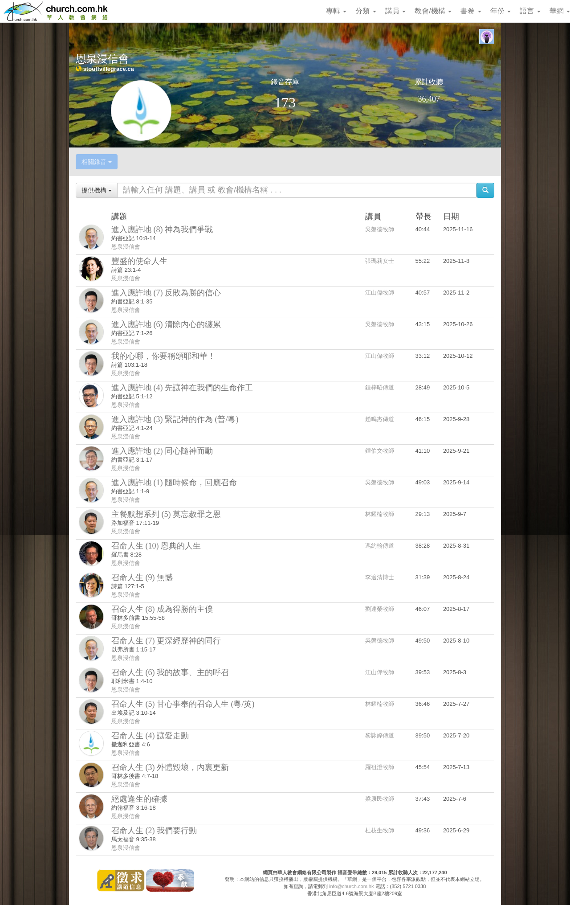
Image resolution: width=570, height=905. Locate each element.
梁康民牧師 (379, 798)
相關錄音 (96, 161)
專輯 (336, 11)
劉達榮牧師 (379, 609)
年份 (500, 11)
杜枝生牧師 (379, 830)
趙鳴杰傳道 (379, 419)
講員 (395, 11)
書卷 (470, 11)
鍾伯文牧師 (379, 450)
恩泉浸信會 (125, 246)
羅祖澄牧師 (379, 767)
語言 (530, 11)
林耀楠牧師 (379, 514)
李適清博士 (379, 577)
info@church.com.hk (351, 886)
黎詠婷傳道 (379, 735)
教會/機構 (433, 11)
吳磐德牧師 (379, 229)
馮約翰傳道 (379, 545)
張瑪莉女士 (379, 261)
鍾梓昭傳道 (379, 387)
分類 (365, 11)
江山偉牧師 (379, 292)
